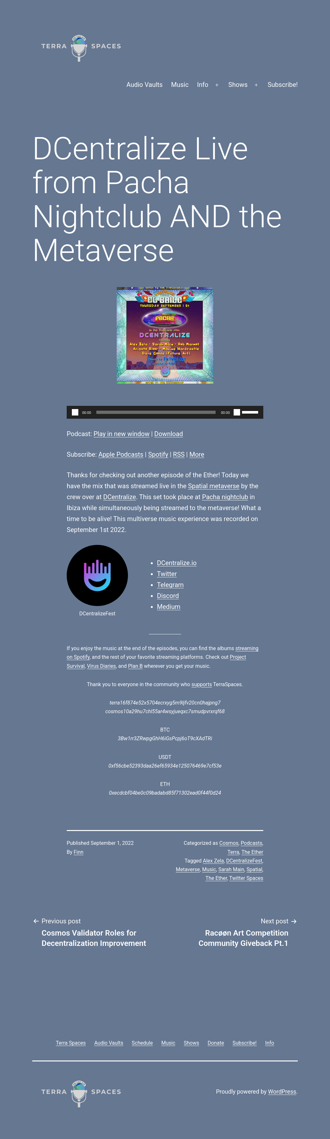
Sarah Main (231, 869)
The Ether (252, 852)
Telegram (170, 585)
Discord (168, 596)
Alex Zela (213, 861)
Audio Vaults (144, 85)
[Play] (75, 412)
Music (180, 85)
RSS (179, 454)
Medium (168, 607)
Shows (238, 85)
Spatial (254, 869)
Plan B (135, 666)
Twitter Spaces (246, 878)
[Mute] (237, 412)
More (196, 454)
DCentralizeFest (244, 861)
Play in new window (121, 434)
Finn (78, 852)
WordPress (282, 1091)
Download (168, 434)
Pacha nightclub (225, 497)
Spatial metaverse (213, 486)
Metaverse (188, 869)
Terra (233, 852)
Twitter (167, 574)
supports (201, 684)
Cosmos (228, 843)
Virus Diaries (101, 666)
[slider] (156, 412)
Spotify (158, 454)
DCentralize (119, 497)
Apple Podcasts (120, 454)
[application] (165, 412)
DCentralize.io (177, 563)
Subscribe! (282, 85)
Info (203, 85)
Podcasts (251, 843)
